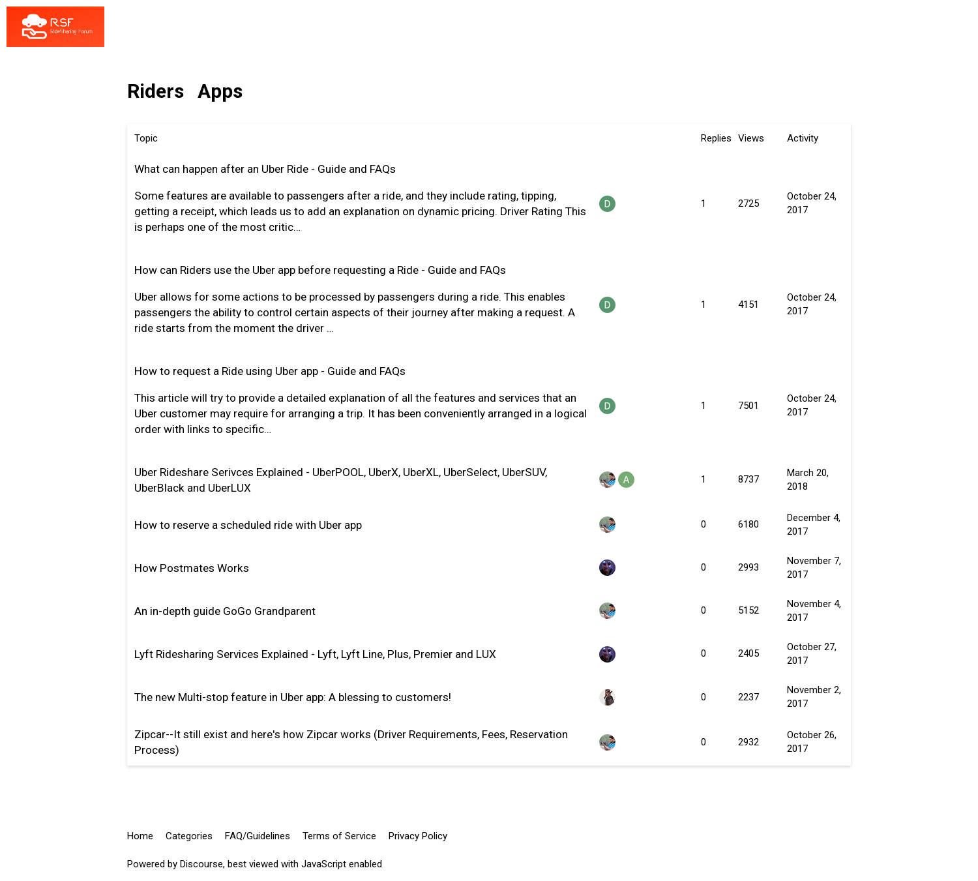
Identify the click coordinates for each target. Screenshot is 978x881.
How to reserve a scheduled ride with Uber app (248, 524)
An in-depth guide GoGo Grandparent (225, 611)
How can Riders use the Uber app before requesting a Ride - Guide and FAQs (320, 269)
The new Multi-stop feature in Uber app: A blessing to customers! (292, 697)
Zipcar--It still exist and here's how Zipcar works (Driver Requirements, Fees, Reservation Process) (351, 742)
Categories (189, 836)
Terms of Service (339, 836)
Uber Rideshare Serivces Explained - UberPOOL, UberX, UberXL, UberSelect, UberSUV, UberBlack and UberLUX (340, 480)
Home (140, 836)
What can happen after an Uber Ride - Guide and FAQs (265, 168)
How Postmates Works (191, 568)
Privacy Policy (418, 836)
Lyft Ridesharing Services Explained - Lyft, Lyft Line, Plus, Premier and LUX (315, 654)
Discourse (201, 864)
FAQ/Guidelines (257, 836)
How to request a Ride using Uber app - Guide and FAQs (270, 371)
